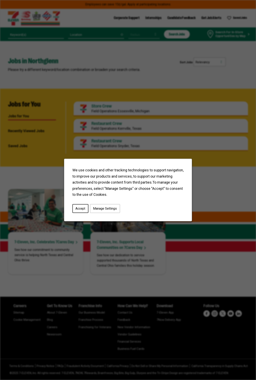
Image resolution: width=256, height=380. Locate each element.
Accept (81, 209)
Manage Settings (105, 209)
